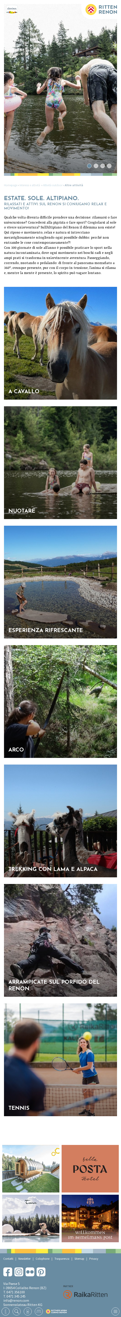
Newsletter (24, 1259)
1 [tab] (89, 166)
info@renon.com (16, 1300)
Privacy (93, 1259)
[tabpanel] (60, 88)
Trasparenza (62, 1259)
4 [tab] (109, 166)
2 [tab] (96, 166)
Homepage (10, 185)
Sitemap (79, 1259)
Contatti (8, 1259)
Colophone (42, 1259)
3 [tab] (102, 166)
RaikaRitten (85, 1294)
